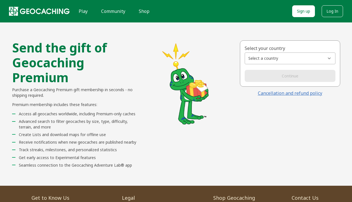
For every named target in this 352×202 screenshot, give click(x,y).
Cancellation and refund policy (290, 93)
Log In (332, 11)
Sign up (303, 11)
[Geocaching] (39, 11)
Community (113, 11)
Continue (290, 76)
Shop (144, 11)
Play (83, 11)
